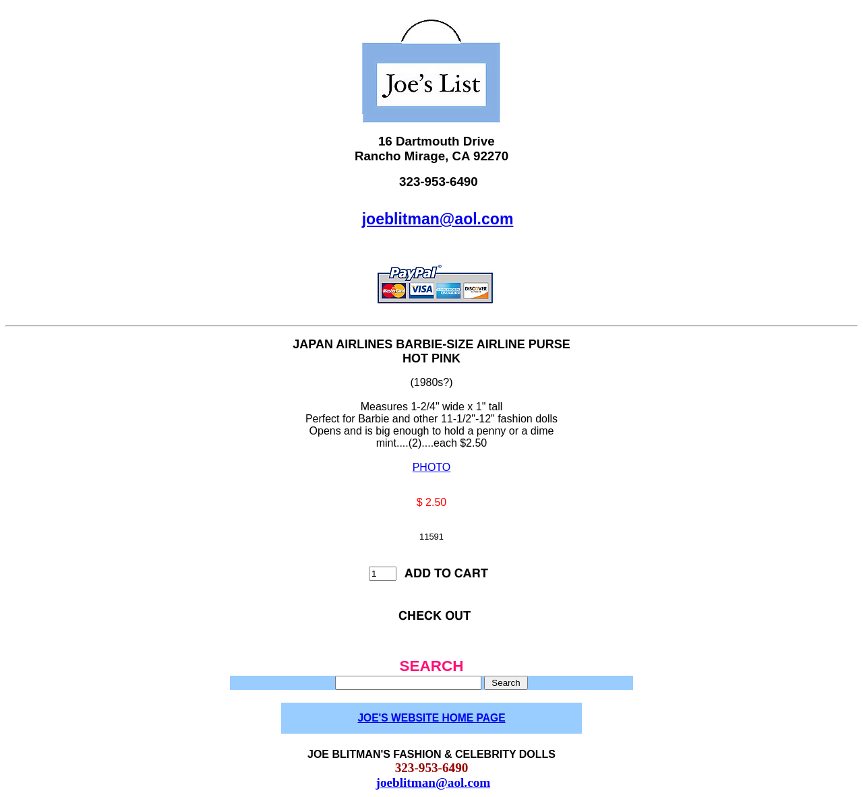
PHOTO (432, 467)
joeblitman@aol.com (438, 219)
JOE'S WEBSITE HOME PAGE (431, 718)
